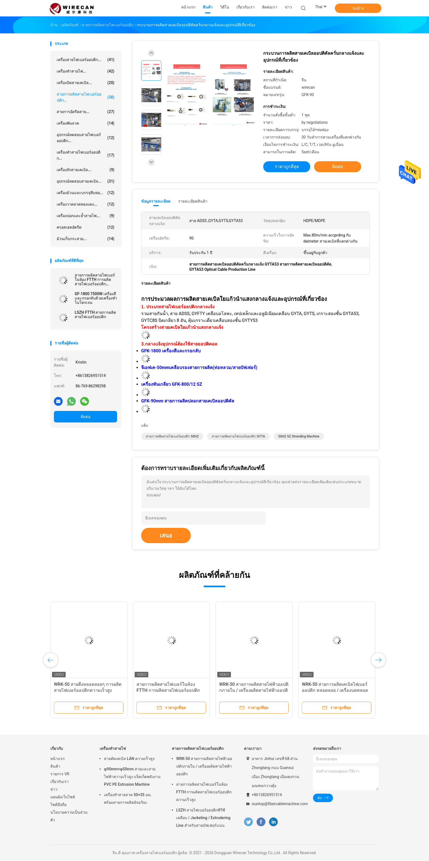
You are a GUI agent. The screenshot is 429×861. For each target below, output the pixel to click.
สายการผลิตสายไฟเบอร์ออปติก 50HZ (172, 436)
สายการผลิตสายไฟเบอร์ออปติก (198, 748)
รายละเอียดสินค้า (192, 201)
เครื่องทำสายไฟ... (85, 71)
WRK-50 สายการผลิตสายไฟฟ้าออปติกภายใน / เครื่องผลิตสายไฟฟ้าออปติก (253, 690)
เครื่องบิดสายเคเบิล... (85, 82)
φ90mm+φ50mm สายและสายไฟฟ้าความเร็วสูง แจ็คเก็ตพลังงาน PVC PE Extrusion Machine (132, 777)
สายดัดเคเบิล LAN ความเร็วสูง (129, 758)
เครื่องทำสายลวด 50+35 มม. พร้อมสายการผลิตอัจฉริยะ (127, 799)
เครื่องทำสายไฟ (113, 748)
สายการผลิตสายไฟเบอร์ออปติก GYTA (238, 436)
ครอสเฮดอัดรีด (85, 227)
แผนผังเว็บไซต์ (62, 797)
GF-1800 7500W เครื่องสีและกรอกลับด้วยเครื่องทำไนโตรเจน (96, 298)
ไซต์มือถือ (58, 804)
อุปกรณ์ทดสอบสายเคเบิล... (85, 181)
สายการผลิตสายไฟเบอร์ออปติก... (85, 97)
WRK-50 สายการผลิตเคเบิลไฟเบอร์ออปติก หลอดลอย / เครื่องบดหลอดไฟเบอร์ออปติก (335, 690)
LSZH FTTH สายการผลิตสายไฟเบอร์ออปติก (95, 314)
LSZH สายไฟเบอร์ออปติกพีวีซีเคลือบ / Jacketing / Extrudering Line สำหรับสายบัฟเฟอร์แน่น (203, 818)
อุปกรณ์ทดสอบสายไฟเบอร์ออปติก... (85, 138)
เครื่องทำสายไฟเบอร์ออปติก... (85, 155)
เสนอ (166, 535)
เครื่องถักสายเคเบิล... (85, 169)
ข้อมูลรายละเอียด (155, 201)
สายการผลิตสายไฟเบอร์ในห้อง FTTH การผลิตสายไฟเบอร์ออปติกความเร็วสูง (95, 279)
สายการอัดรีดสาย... (85, 111)
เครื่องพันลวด (85, 123)
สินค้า (55, 766)
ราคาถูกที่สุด (287, 166)
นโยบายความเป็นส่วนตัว (69, 816)
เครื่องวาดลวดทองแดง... (85, 204)
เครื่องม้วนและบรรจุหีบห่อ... (85, 192)
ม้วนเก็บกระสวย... (85, 238)
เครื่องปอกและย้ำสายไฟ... (85, 215)
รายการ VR (59, 774)
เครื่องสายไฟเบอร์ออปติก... (85, 59)
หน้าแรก (57, 758)
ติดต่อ (85, 416)
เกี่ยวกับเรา (59, 781)
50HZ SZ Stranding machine (299, 436)
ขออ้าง (358, 8)
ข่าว (53, 789)
